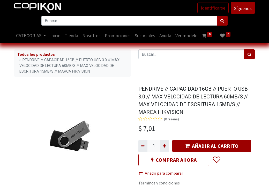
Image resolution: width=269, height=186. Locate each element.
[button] (216, 160)
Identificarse (212, 8)
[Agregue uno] (164, 146)
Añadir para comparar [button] (161, 173)
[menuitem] (56, 35)
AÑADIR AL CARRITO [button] (211, 146)
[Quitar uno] (142, 146)
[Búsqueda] (222, 21)
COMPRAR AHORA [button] (174, 160)
